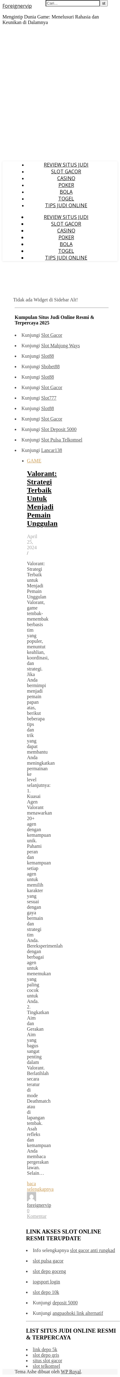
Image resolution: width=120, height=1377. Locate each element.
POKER (66, 185)
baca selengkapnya (40, 1186)
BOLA (66, 191)
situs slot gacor (47, 1360)
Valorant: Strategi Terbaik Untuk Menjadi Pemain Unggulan (42, 498)
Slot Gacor (51, 335)
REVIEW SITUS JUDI (66, 164)
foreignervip (39, 1205)
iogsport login (46, 1281)
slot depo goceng (49, 1271)
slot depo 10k (46, 1292)
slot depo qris (46, 1355)
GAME (34, 460)
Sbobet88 (50, 366)
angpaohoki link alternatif (77, 1313)
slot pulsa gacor (48, 1260)
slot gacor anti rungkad (92, 1250)
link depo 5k (45, 1349)
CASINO (66, 178)
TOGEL (66, 198)
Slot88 (47, 356)
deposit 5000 (64, 1302)
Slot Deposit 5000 (59, 429)
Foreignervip (17, 5)
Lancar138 (51, 450)
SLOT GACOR (66, 171)
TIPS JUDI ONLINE (66, 205)
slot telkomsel (46, 1366)
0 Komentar (37, 1213)
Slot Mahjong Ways (60, 345)
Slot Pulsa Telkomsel (61, 439)
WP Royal (71, 1371)
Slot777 (48, 398)
